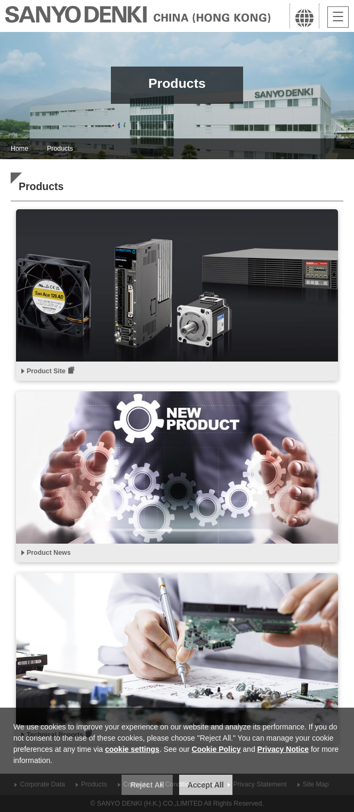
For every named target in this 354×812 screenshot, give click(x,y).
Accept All (206, 785)
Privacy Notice (283, 749)
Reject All (147, 785)
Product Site (46, 371)
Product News (49, 552)
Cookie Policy (216, 749)
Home (19, 148)
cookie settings (132, 749)
